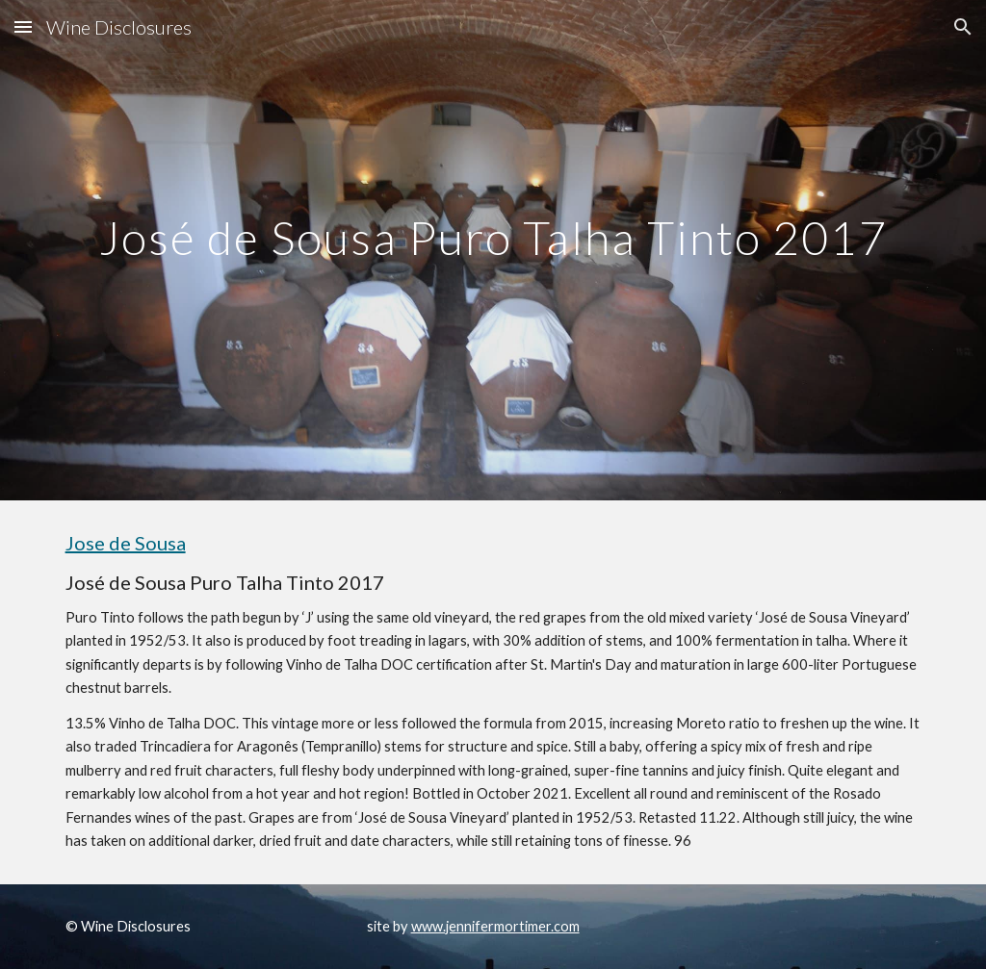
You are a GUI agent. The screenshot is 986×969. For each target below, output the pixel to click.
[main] (493, 249)
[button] (23, 26)
